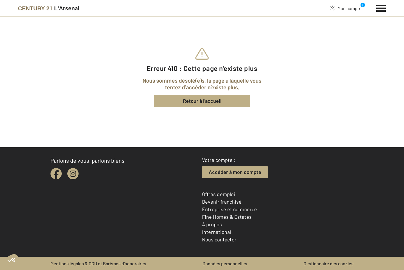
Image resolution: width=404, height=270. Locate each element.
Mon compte (346, 8)
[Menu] (381, 7)
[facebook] (56, 173)
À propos (212, 224)
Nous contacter (219, 239)
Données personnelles (225, 263)
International (216, 232)
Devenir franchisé (222, 202)
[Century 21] (48, 8)
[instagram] (73, 173)
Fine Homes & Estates (227, 217)
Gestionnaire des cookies (329, 263)
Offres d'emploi (218, 194)
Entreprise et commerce (229, 209)
